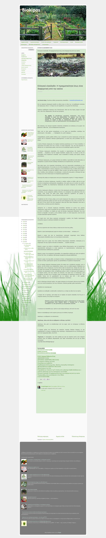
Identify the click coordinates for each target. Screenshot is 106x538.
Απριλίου (26, 296)
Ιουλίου (25, 290)
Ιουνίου (25, 292)
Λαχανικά (55, 42)
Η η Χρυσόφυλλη (42, 351)
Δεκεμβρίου (26, 243)
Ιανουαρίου (26, 302)
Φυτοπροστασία (64, 42)
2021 (24, 231)
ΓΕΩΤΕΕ (23, 70)
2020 (24, 233)
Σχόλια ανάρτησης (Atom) (48, 439)
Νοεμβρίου (26, 282)
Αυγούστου (26, 288)
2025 (24, 223)
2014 (24, 306)
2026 (24, 221)
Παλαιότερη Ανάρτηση (78, 436)
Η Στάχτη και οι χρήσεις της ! (33, 467)
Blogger (59, 532)
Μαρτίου (26, 298)
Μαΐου (25, 294)
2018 (24, 237)
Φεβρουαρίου (27, 300)
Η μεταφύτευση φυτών (31, 497)
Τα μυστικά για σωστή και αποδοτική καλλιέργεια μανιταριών (26, 186)
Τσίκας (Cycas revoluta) (32, 489)
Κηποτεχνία (24, 44)
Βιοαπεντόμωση (24, 67)
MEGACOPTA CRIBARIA (28, 251)
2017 (24, 239)
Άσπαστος (23, 62)
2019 (24, 235)
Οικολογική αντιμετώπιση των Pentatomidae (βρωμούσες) (39, 521)
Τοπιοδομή (23, 74)
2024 (24, 225)
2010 (24, 314)
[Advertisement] (61, 424)
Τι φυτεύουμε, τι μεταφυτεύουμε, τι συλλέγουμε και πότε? (38, 459)
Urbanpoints (23, 60)
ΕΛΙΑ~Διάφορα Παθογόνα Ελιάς (46, 356)
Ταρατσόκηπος (24, 79)
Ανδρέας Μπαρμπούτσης (26, 65)
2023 (24, 227)
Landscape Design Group (26, 58)
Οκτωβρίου (26, 284)
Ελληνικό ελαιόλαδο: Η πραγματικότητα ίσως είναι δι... (28, 257)
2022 (24, 229)
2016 (24, 241)
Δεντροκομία (45, 44)
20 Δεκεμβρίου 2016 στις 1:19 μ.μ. (58, 386)
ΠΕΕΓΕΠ (23, 72)
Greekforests (24, 56)
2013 (24, 308)
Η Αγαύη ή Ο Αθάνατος (28, 269)
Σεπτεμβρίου (26, 286)
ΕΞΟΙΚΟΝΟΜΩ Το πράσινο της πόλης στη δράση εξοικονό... (29, 275)
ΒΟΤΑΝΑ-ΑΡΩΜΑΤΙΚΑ (34, 44)
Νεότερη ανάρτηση (43, 436)
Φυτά (71, 42)
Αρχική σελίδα (24, 42)
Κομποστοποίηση (34, 42)
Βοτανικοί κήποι (79, 42)
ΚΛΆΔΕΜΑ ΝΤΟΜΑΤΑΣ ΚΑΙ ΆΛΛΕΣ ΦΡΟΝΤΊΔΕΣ (38, 474)
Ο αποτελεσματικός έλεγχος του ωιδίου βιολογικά (30, 157)
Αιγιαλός (23, 63)
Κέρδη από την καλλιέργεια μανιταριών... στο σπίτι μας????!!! (27, 191)
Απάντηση (43, 390)
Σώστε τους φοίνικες (46, 42)
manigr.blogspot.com (46, 386)
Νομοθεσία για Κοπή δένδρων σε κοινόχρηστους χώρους (38, 504)
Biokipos (31, 10)
